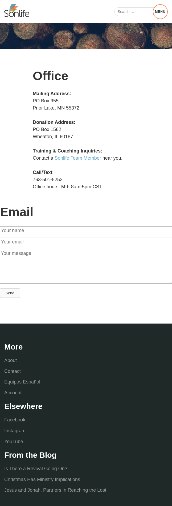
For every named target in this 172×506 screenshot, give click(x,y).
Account (13, 392)
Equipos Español (22, 382)
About (10, 360)
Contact (12, 371)
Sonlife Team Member (78, 158)
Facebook (14, 419)
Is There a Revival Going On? (35, 468)
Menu (160, 12)
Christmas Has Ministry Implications (42, 479)
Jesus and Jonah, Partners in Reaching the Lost (55, 490)
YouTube (13, 441)
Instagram (15, 430)
